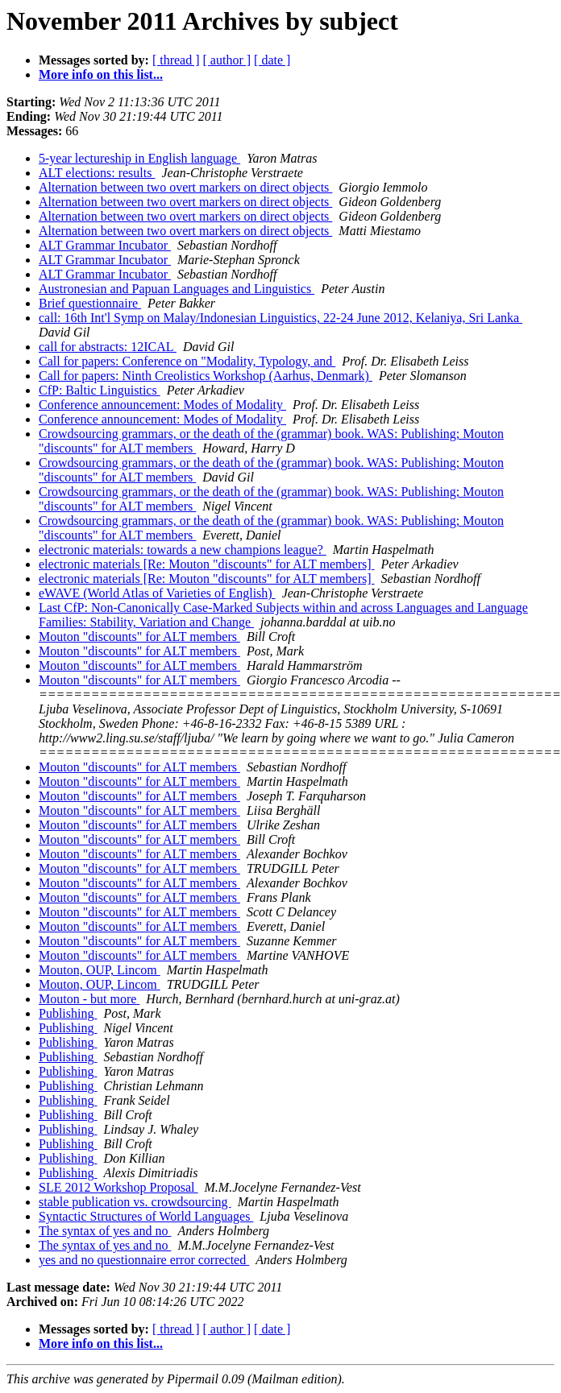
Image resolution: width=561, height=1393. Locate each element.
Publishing (68, 1013)
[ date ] (272, 60)
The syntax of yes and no (105, 1231)
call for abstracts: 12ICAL (108, 346)
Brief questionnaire (90, 303)
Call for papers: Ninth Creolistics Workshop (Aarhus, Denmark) (205, 375)
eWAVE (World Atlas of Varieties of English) (157, 593)
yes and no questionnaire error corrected (144, 1260)
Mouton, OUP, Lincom (99, 970)
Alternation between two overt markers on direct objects (185, 187)
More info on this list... (101, 74)
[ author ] (227, 60)
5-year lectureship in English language (139, 158)
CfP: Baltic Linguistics (99, 390)
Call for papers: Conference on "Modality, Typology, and (187, 361)
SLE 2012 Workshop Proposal (118, 1187)
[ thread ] (176, 60)
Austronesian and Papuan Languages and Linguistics (176, 289)
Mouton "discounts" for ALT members (139, 636)
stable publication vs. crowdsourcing (135, 1202)
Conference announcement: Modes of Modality (162, 404)
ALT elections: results (97, 173)
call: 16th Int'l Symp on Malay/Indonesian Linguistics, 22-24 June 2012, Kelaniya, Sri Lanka (280, 317)
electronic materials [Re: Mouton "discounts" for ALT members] (207, 564)
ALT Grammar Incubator (105, 245)
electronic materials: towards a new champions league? (182, 549)
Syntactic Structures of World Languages (146, 1216)
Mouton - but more (89, 999)
